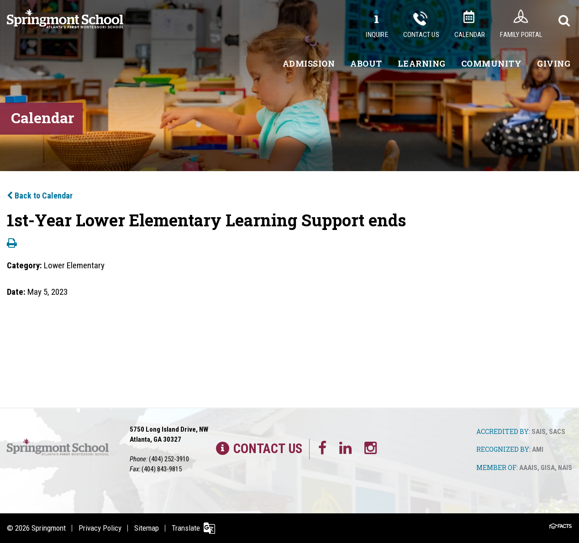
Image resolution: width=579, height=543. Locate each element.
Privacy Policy (100, 528)
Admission (309, 63)
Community (491, 63)
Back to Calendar (40, 195)
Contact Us (421, 35)
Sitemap (146, 528)
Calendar (469, 35)
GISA (548, 468)
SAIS (539, 432)
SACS (557, 432)
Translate (186, 528)
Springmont (49, 528)
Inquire (377, 35)
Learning (422, 63)
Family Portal (521, 35)
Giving (553, 63)
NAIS (565, 468)
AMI (537, 449)
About (366, 63)
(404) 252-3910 (169, 459)
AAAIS (528, 468)
